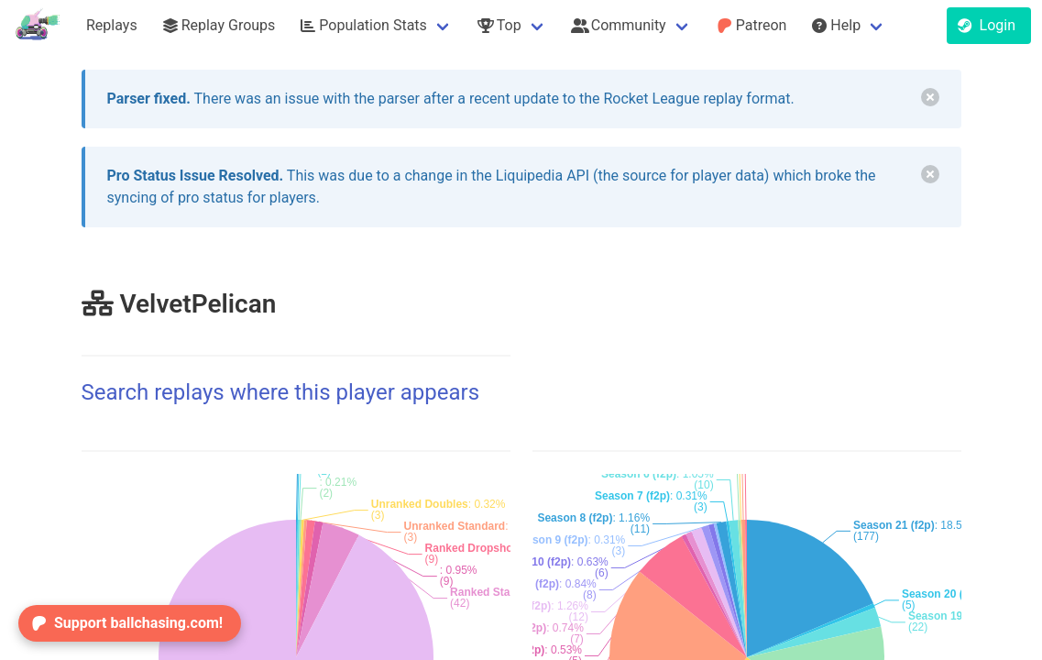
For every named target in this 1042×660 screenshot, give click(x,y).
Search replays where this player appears (281, 392)
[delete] (930, 97)
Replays (111, 25)
